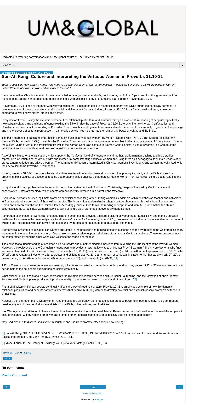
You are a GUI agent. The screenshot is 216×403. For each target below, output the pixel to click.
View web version (92, 393)
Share (7, 358)
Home (92, 387)
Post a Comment (14, 375)
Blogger (99, 399)
